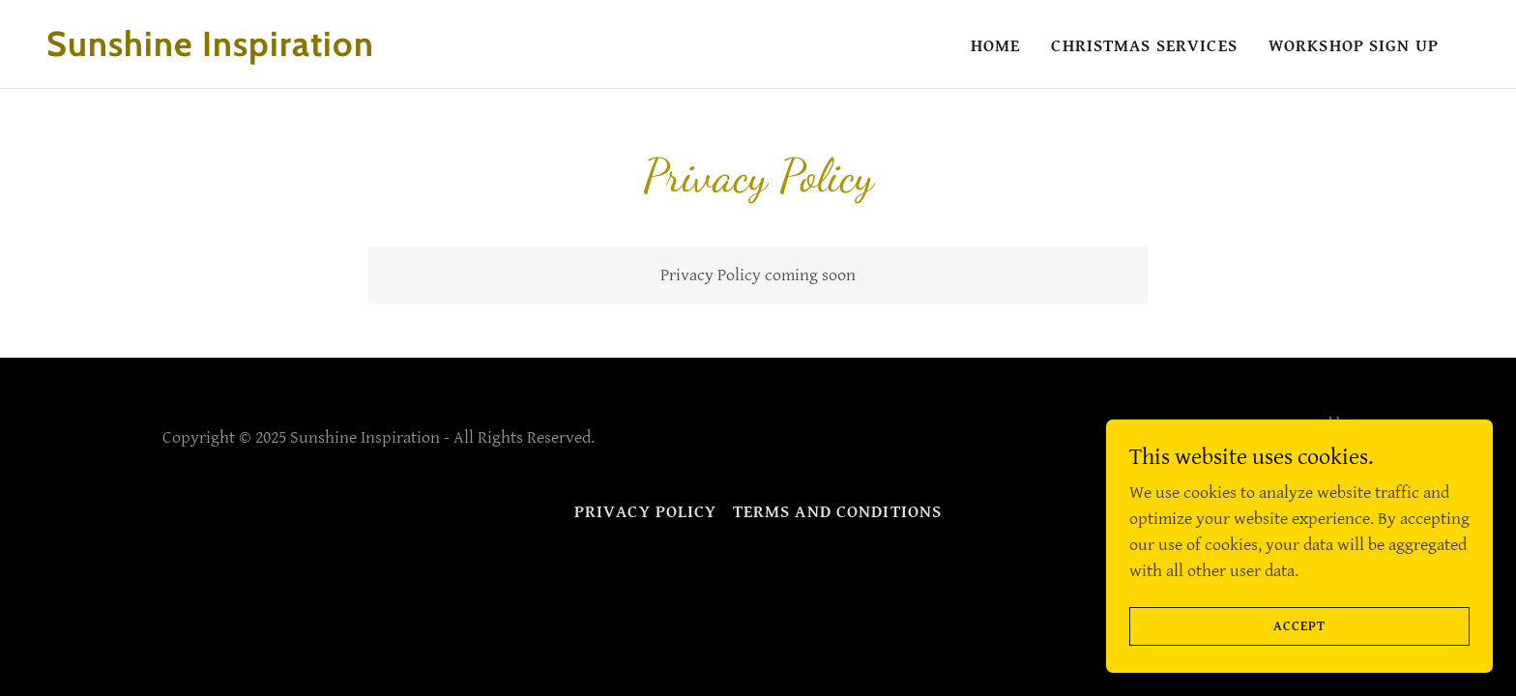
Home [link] (996, 46)
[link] (245, 51)
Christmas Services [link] (1144, 46)
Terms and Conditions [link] (838, 512)
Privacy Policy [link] (645, 512)
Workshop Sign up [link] (1353, 46)
